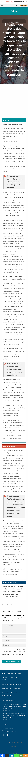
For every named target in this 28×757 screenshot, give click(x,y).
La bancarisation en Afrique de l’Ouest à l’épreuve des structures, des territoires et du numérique (14, 706)
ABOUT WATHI (14, 746)
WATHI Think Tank (17, 742)
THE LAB (14, 750)
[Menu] (2, 5)
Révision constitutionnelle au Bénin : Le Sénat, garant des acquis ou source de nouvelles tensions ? (14, 715)
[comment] (14, 628)
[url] (14, 645)
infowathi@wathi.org (10, 731)
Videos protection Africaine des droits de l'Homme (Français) (14, 21)
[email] (14, 640)
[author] (14, 636)
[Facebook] (4, 735)
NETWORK (14, 753)
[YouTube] (8, 735)
